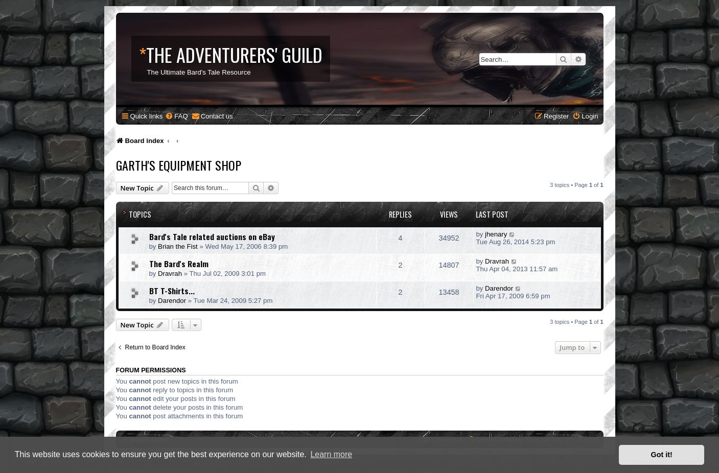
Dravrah (170, 273)
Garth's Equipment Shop (178, 165)
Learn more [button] (331, 454)
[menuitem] (176, 116)
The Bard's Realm (178, 263)
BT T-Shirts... (172, 291)
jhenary (496, 234)
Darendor (172, 300)
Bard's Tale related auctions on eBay (212, 236)
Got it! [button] (661, 455)
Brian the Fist (178, 246)
